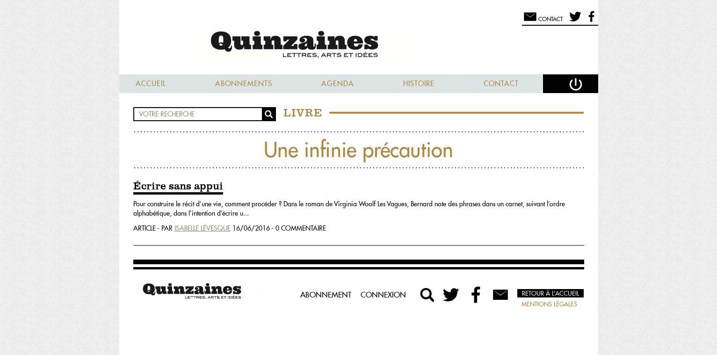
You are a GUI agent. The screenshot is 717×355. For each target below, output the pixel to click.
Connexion (383, 294)
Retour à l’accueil (550, 293)
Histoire (419, 83)
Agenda (337, 83)
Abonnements (243, 83)
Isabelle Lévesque (202, 228)
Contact (501, 83)
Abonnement (325, 294)
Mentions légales (549, 304)
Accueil (151, 83)
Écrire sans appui (178, 186)
